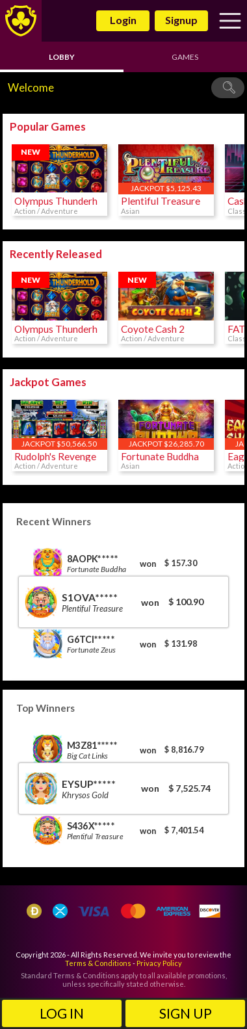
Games (185, 57)
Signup (181, 20)
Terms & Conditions (98, 963)
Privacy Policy (159, 963)
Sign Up (185, 1013)
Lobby (62, 57)
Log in (62, 1013)
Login (123, 20)
